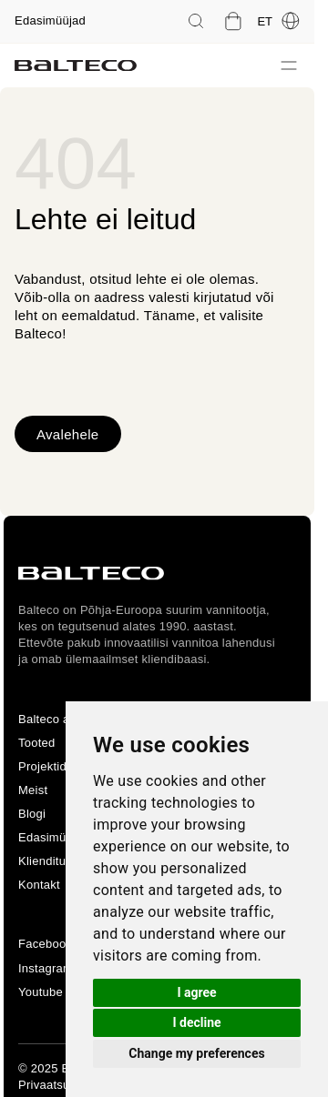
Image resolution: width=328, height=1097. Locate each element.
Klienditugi (47, 861)
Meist (32, 790)
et (278, 21)
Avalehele (67, 434)
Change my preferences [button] (196, 1053)
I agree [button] (196, 992)
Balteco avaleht (60, 719)
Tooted (37, 743)
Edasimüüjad (50, 20)
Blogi (32, 813)
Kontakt (39, 884)
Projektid (42, 766)
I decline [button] (196, 1022)
